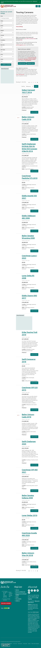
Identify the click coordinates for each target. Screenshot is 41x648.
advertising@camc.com (21, 45)
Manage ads (30, 63)
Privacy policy (25, 643)
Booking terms (20, 643)
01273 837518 (28, 60)
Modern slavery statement (35, 643)
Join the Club (5, 587)
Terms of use (15, 643)
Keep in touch (32, 587)
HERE (21, 39)
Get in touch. (36, 612)
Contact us (17, 600)
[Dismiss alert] (39, 2)
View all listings (19, 26)
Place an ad (22, 63)
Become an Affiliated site (20, 591)
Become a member (6, 603)
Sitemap (29, 643)
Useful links (18, 587)
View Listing (34, 112)
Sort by (23, 86)
